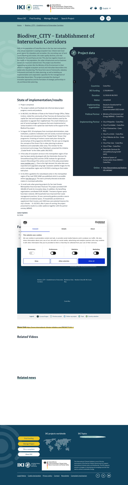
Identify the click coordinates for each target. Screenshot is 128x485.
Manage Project (51, 18)
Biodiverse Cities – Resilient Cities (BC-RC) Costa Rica (78, 281)
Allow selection (64, 261)
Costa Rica (67, 301)
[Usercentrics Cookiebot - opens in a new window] (96, 222)
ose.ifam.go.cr (31, 179)
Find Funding (29, 438)
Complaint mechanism (79, 476)
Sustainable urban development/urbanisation (83, 267)
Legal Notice (21, 476)
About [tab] (93, 229)
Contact (57, 476)
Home (19, 25)
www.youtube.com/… (28, 163)
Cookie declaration (34, 476)
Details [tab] (64, 229)
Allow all (91, 261)
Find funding (35, 18)
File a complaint (28, 449)
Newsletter (65, 476)
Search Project (67, 18)
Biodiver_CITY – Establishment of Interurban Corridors (44, 25)
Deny (36, 261)
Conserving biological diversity (88, 437)
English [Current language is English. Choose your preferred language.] (105, 8)
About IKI (21, 18)
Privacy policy (47, 476)
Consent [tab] (35, 229)
